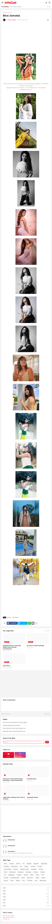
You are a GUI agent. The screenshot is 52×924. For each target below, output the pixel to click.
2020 (26, 906)
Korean (42, 872)
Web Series (43, 880)
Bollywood (14, 866)
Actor (5, 863)
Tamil (12, 880)
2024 (26, 894)
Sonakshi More (31, 779)
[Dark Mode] (46, 2)
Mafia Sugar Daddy (15, 6)
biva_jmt (29, 89)
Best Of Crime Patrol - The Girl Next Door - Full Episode (29, 87)
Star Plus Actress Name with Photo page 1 (15, 722)
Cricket (40, 866)
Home (4, 12)
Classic (26, 866)
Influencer (21, 872)
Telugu (18, 880)
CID (21, 866)
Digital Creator (24, 869)
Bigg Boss (44, 863)
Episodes (33, 869)
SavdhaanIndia (15, 877)
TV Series (29, 880)
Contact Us (6, 919)
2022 (26, 900)
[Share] (47, 20)
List (5, 875)
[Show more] (36, 623)
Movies (26, 875)
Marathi (19, 875)
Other (37, 875)
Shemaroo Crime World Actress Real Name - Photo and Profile (13, 779)
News (31, 875)
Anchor (18, 863)
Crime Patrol (15, 617)
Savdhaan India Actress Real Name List (14, 731)
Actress (10, 12)
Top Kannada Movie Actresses (11, 725)
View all (47, 630)
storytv (6, 880)
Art (24, 863)
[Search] (50, 2)
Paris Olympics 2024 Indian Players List (14, 728)
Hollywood (12, 872)
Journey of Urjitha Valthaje (35, 645)
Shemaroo (30, 877)
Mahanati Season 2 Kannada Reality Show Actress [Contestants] (12, 647)
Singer (37, 877)
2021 (26, 903)
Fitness (41, 869)
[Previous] (48, 6)
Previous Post (6, 714)
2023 (26, 897)
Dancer (16, 869)
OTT (42, 875)
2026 (26, 888)
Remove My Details (8, 917)
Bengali (29, 863)
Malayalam (11, 875)
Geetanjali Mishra (32, 797)
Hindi (5, 872)
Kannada (28, 872)
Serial (23, 877)
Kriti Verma (6, 666)
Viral (36, 880)
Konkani (35, 872)
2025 (26, 891)
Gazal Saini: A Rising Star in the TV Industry (14, 798)
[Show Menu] (2, 2)
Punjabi (6, 877)
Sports (43, 877)
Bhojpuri (36, 863)
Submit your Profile (8, 915)
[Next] (50, 6)
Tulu (23, 880)
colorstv (33, 866)
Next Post (47, 714)
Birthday (6, 866)
